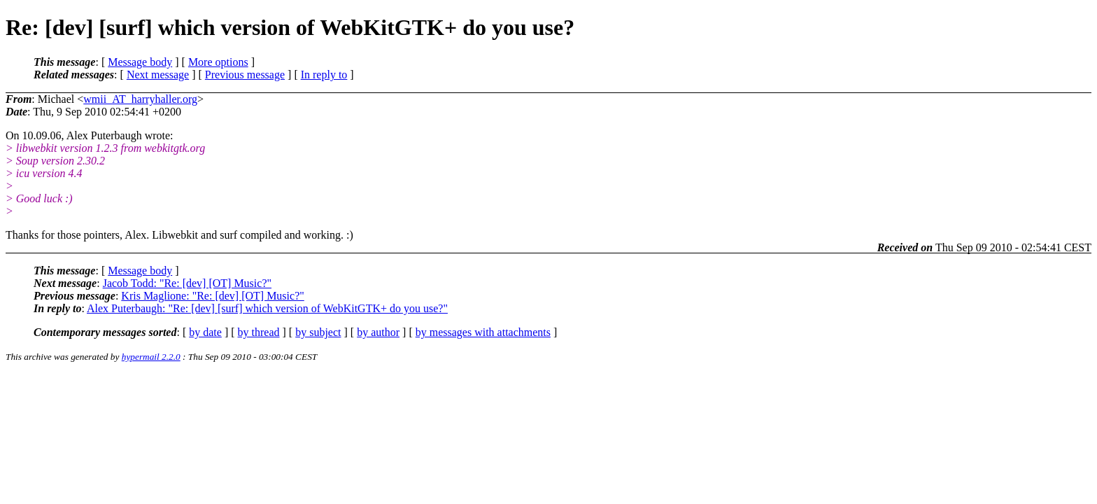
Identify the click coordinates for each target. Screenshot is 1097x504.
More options (218, 62)
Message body (140, 62)
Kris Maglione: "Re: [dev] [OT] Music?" (212, 296)
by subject (318, 332)
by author (378, 332)
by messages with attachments (483, 332)
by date (205, 332)
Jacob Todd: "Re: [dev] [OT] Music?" (187, 283)
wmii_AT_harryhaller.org (140, 99)
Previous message (245, 74)
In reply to (324, 74)
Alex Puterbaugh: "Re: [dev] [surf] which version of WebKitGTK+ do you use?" (267, 308)
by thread (259, 332)
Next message (158, 74)
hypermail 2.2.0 (151, 356)
